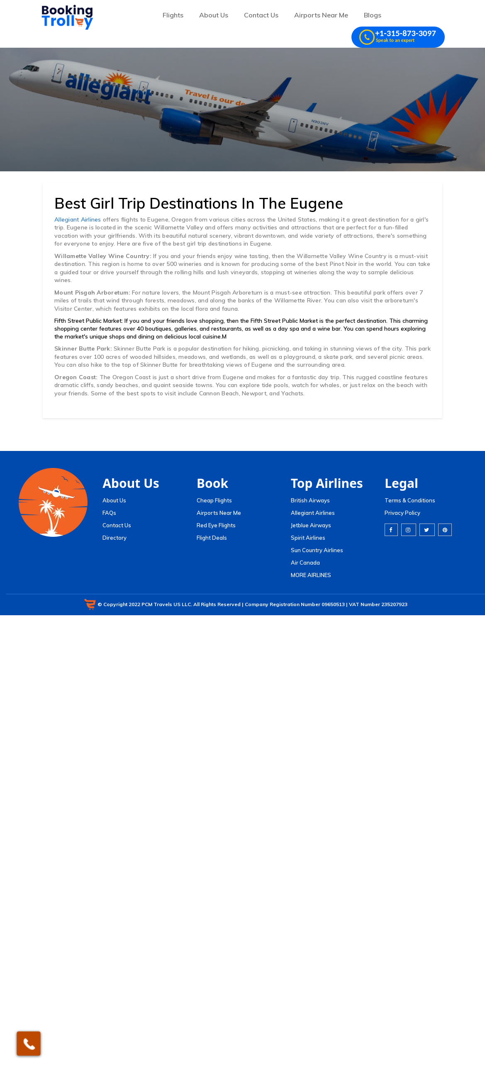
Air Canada (305, 562)
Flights (173, 15)
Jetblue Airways (311, 525)
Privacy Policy (402, 512)
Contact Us (261, 15)
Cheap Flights (214, 500)
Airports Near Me (321, 15)
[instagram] (408, 530)
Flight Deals (212, 537)
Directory (114, 537)
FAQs (109, 512)
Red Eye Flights (216, 525)
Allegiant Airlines (78, 219)
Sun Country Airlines (317, 550)
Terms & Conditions (410, 500)
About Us (213, 15)
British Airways (310, 500)
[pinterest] (445, 530)
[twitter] (427, 530)
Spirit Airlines (308, 537)
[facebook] (391, 530)
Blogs (372, 15)
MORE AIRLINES (311, 575)
